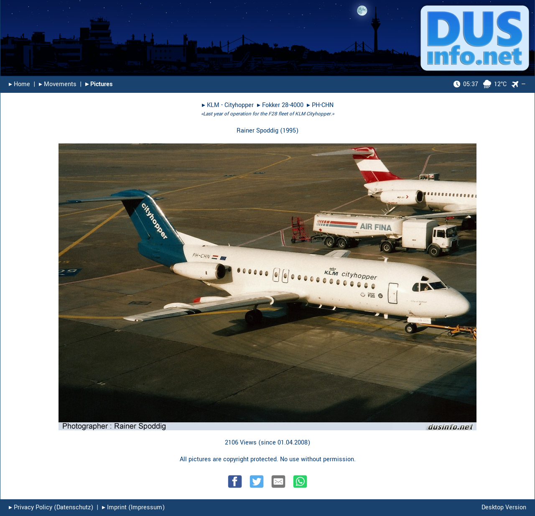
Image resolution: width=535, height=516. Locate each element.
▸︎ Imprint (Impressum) (133, 507)
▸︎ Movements (57, 84)
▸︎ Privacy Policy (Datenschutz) (51, 507)
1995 (289, 130)
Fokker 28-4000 (282, 105)
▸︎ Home (19, 84)
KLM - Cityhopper (230, 105)
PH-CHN (323, 105)
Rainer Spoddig (257, 130)
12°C (480, 84)
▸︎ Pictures (98, 84)
